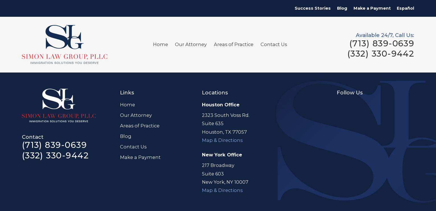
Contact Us (133, 147)
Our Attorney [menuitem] (191, 44)
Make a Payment (372, 8)
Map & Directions (222, 140)
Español (405, 8)
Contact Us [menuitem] (274, 44)
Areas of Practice (140, 126)
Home (127, 104)
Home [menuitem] (160, 44)
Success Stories (313, 8)
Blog (342, 8)
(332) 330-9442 (380, 53)
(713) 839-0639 (381, 43)
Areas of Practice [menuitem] (233, 44)
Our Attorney (136, 115)
